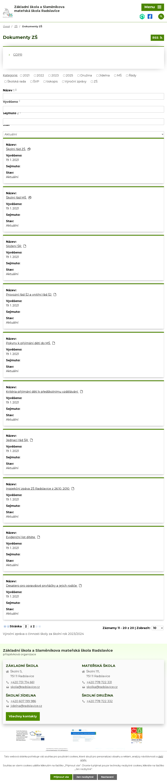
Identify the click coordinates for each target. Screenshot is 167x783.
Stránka (16, 626)
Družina (86, 75)
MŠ (119, 75)
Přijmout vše (61, 776)
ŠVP (36, 81)
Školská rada (16, 81)
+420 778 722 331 (99, 682)
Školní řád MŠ (18, 197)
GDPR (17, 55)
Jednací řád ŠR (19, 440)
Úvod (6, 26)
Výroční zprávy (75, 81)
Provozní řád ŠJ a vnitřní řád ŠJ (31, 294)
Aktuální (12, 177)
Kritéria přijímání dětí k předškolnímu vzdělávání (44, 391)
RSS (157, 38)
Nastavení (107, 776)
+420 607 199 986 (23, 701)
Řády (132, 75)
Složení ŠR (16, 246)
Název (8, 90)
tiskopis (52, 81)
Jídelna (104, 75)
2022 (40, 75)
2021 (26, 75)
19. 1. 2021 (12, 160)
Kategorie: (10, 75)
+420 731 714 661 (22, 682)
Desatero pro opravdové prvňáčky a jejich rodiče (44, 585)
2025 (69, 75)
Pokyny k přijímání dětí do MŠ (30, 343)
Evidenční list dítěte (23, 537)
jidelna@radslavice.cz (26, 706)
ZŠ (15, 26)
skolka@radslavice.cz (102, 687)
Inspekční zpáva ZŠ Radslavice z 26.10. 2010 (40, 488)
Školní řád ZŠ (18, 149)
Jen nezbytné (85, 776)
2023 (55, 75)
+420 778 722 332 (100, 701)
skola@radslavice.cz (25, 687)
